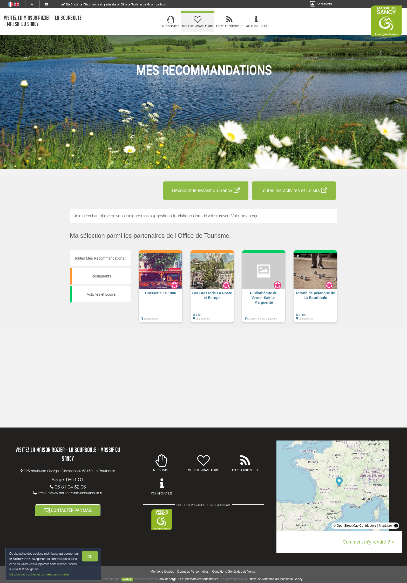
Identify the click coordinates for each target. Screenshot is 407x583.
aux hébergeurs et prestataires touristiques (188, 579)
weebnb (127, 579)
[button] (160, 289)
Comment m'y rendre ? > (368, 542)
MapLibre (385, 525)
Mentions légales (162, 571)
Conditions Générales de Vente (233, 571)
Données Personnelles (193, 571)
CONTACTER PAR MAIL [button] (68, 510)
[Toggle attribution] (396, 526)
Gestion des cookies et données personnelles (39, 574)
